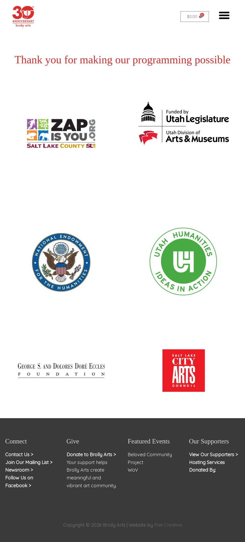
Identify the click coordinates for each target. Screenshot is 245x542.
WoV (133, 470)
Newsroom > (19, 470)
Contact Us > (19, 455)
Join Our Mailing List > (29, 462)
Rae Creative (168, 525)
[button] (224, 15)
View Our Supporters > (213, 455)
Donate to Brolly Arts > (91, 455)
